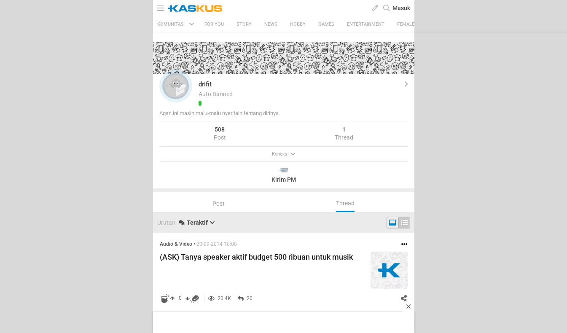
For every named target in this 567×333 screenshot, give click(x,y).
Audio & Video (176, 244)
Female (405, 24)
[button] (175, 86)
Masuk (401, 8)
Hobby (298, 24)
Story (244, 24)
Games (326, 24)
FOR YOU (214, 24)
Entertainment (365, 24)
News (270, 24)
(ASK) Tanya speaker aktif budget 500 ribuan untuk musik (256, 256)
